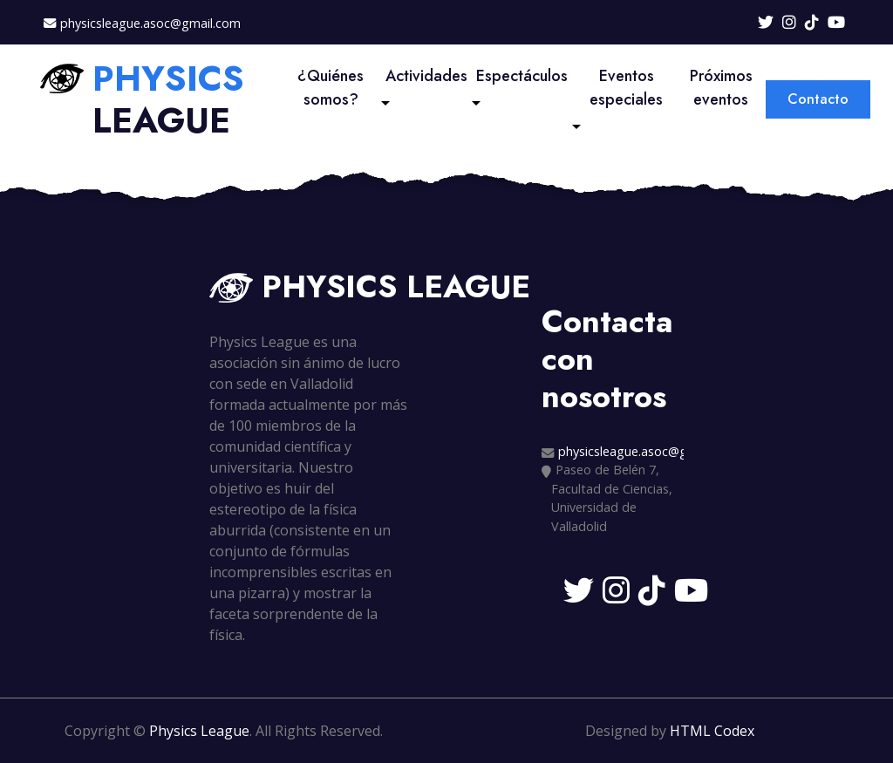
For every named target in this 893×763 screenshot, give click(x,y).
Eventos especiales (626, 88)
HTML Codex (712, 730)
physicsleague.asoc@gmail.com (150, 23)
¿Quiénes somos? (330, 88)
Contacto (818, 99)
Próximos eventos (721, 88)
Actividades (426, 76)
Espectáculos (522, 76)
